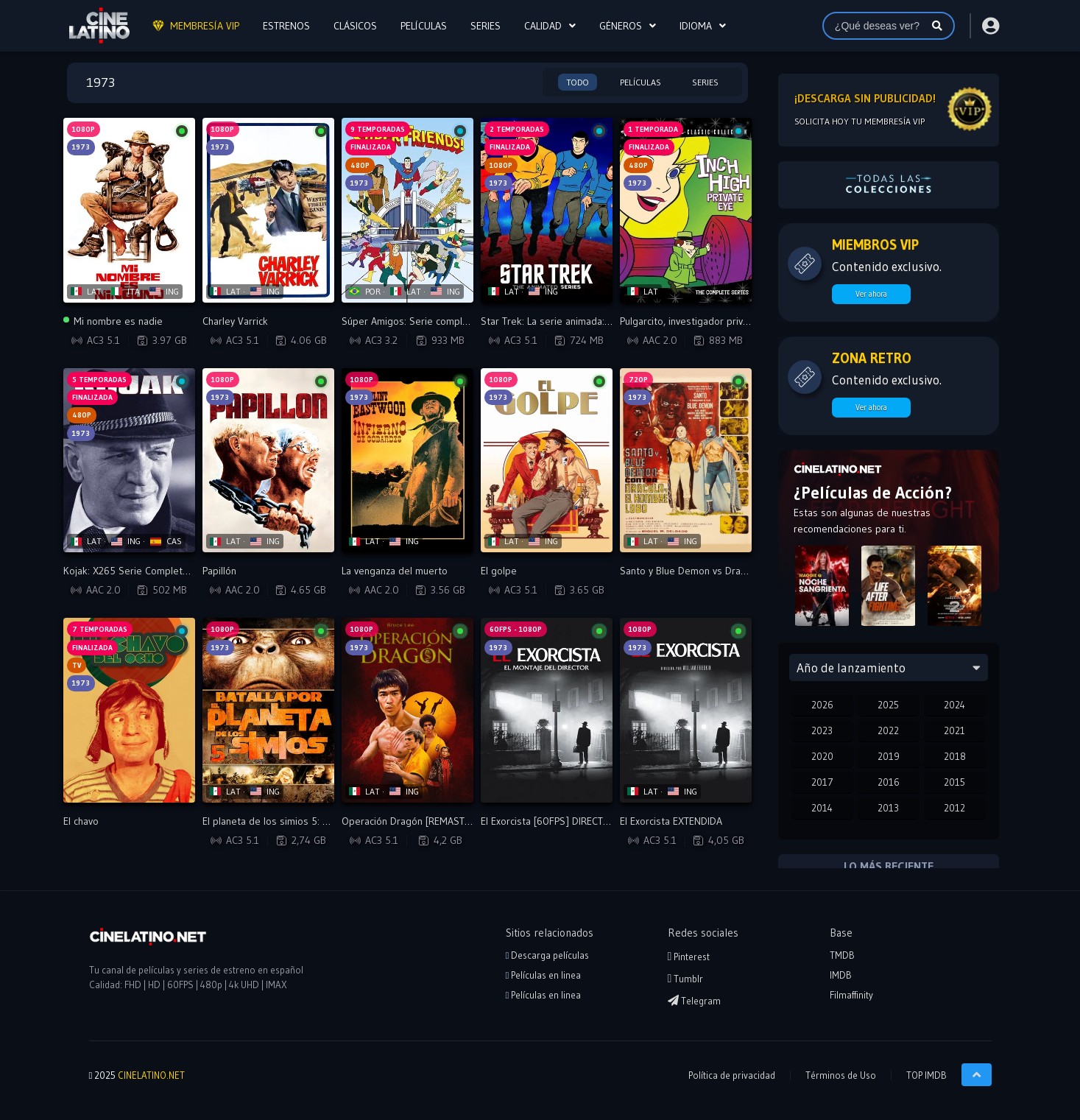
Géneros (620, 25)
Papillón (219, 570)
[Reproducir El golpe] (547, 460)
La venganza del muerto (395, 570)
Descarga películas (548, 955)
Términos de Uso (840, 1075)
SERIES (485, 25)
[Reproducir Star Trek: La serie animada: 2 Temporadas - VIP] (547, 210)
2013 (888, 808)
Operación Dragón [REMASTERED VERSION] (437, 821)
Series (705, 82)
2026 (822, 705)
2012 (954, 808)
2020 (822, 756)
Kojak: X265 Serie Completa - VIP (137, 570)
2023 (822, 730)
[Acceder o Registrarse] (990, 25)
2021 (954, 730)
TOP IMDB (926, 1075)
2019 (889, 756)
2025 (888, 705)
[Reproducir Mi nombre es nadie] (129, 210)
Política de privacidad (731, 1075)
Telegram (694, 1001)
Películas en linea (544, 975)
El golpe (499, 570)
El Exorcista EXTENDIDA (671, 821)
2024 (954, 705)
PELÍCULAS (423, 25)
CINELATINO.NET (151, 1075)
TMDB (842, 955)
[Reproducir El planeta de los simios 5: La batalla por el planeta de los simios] (268, 710)
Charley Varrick (235, 321)
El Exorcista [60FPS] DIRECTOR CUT (559, 821)
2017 (822, 782)
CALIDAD (543, 25)
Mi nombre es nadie (113, 321)
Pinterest (689, 956)
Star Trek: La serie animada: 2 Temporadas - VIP (587, 321)
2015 (954, 782)
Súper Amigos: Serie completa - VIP (421, 321)
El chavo (81, 821)
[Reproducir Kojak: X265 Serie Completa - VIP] (129, 460)
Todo (577, 82)
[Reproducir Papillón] (268, 460)
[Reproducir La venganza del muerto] (407, 460)
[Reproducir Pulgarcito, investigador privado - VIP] (686, 210)
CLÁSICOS (355, 25)
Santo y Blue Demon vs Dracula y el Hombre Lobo (730, 570)
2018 (955, 756)
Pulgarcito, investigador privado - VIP (701, 321)
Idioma (696, 25)
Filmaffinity (851, 995)
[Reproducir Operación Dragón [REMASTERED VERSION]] (407, 710)
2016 (889, 782)
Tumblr (686, 979)
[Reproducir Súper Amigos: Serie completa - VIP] (407, 210)
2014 (822, 808)
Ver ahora (871, 294)
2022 (888, 730)
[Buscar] (937, 25)
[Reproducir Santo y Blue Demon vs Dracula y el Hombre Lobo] (686, 460)
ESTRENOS (286, 25)
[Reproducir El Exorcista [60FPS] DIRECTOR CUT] (547, 710)
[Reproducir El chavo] (129, 710)
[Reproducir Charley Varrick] (268, 210)
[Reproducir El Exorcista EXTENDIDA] (686, 710)
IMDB (841, 975)
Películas (640, 82)
